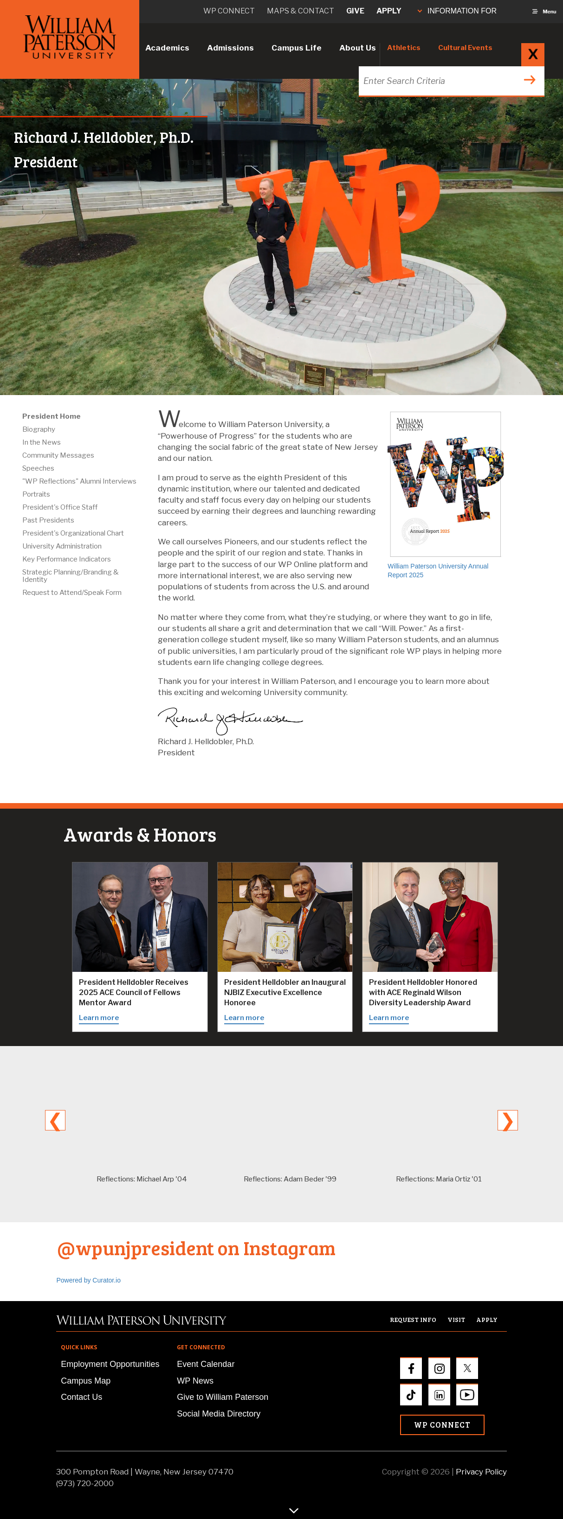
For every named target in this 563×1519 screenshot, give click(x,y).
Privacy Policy (481, 1471)
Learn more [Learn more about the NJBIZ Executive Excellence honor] (244, 1018)
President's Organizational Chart (73, 533)
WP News (195, 1380)
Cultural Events (465, 48)
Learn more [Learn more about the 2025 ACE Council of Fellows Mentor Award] (99, 1018)
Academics (167, 47)
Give (355, 10)
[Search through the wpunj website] (450, 81)
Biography (38, 429)
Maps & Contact (300, 10)
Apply (388, 10)
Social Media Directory (218, 1413)
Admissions (230, 47)
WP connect (229, 10)
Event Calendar (205, 1364)
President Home (51, 416)
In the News (41, 442)
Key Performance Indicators (66, 559)
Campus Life (297, 47)
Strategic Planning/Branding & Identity (70, 575)
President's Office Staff (59, 507)
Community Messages (58, 455)
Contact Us (81, 1397)
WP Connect (442, 1424)
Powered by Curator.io (89, 1280)
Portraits (36, 494)
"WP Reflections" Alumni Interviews (79, 481)
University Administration (62, 546)
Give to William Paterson (222, 1397)
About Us (357, 47)
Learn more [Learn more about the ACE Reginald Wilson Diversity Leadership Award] (389, 1018)
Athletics (404, 48)
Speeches (38, 468)
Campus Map (85, 1380)
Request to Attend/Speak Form (72, 592)
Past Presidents (48, 520)
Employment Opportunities (110, 1364)
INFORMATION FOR (457, 11)
